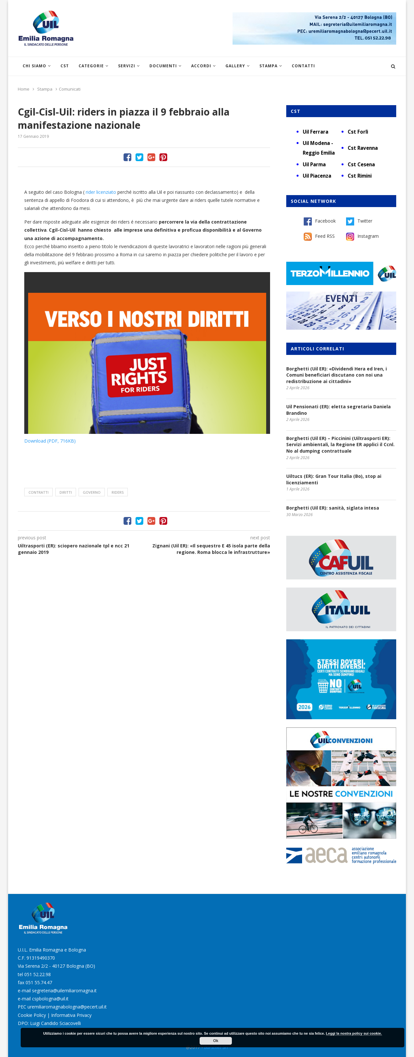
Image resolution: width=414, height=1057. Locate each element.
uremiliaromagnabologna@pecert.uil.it (67, 1007)
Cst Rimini (360, 175)
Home (23, 89)
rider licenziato (101, 192)
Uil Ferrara (315, 131)
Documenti (163, 66)
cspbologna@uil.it (50, 999)
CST (64, 66)
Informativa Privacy (71, 1015)
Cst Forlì (358, 131)
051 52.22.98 (37, 974)
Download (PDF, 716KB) (50, 441)
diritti (66, 492)
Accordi (201, 66)
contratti (38, 492)
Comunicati (70, 89)
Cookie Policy (32, 1015)
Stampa (268, 66)
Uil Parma (314, 164)
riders (118, 492)
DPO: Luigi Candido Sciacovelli (49, 1023)
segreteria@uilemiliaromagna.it (64, 990)
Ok (215, 1041)
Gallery (235, 66)
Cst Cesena (361, 164)
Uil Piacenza (317, 175)
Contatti (303, 66)
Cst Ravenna (363, 148)
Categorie (91, 66)
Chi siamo (34, 66)
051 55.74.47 (39, 982)
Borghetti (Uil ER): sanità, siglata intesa (332, 508)
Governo (92, 492)
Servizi (126, 66)
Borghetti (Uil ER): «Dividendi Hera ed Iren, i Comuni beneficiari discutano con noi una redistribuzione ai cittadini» (336, 375)
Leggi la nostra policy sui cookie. (354, 1033)
